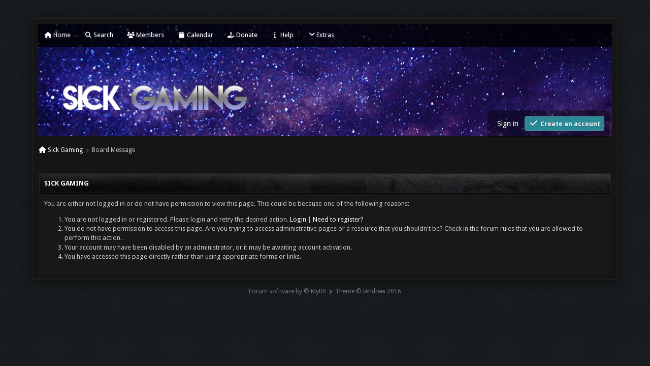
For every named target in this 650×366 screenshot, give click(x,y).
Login (298, 219)
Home (57, 35)
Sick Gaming (65, 150)
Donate (242, 35)
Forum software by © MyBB (287, 291)
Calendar (195, 35)
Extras (320, 35)
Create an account (564, 123)
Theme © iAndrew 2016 (368, 291)
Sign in (507, 123)
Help (282, 35)
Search (98, 35)
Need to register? (338, 219)
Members (145, 35)
